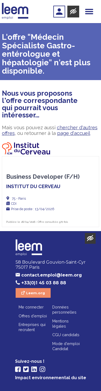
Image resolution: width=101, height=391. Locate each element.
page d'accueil (73, 133)
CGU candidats (65, 334)
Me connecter (31, 307)
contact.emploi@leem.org (51, 275)
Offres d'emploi (33, 316)
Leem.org (35, 293)
